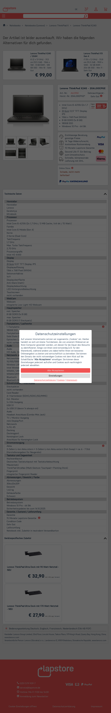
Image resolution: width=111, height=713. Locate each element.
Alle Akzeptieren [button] (55, 370)
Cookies (61, 380)
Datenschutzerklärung (45, 380)
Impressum (71, 380)
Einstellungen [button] (55, 375)
